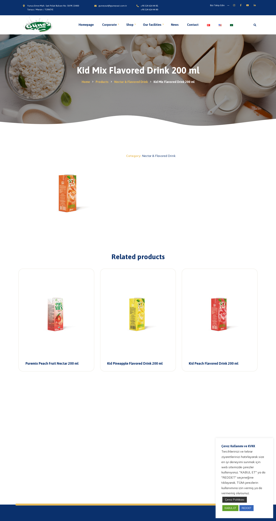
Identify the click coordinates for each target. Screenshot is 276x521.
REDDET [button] (246, 508)
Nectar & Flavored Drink (159, 156)
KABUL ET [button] (230, 508)
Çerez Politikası (234, 499)
